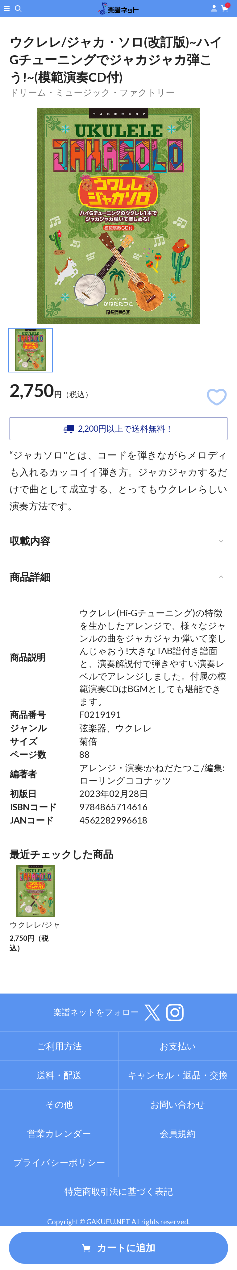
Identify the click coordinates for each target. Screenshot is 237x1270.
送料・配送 (59, 1107)
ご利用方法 (59, 1078)
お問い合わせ (177, 1136)
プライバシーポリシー (59, 1194)
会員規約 (178, 1165)
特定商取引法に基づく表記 (118, 1223)
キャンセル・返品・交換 (178, 1107)
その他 (59, 1136)
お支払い (178, 1078)
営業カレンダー (59, 1165)
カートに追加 (118, 1247)
